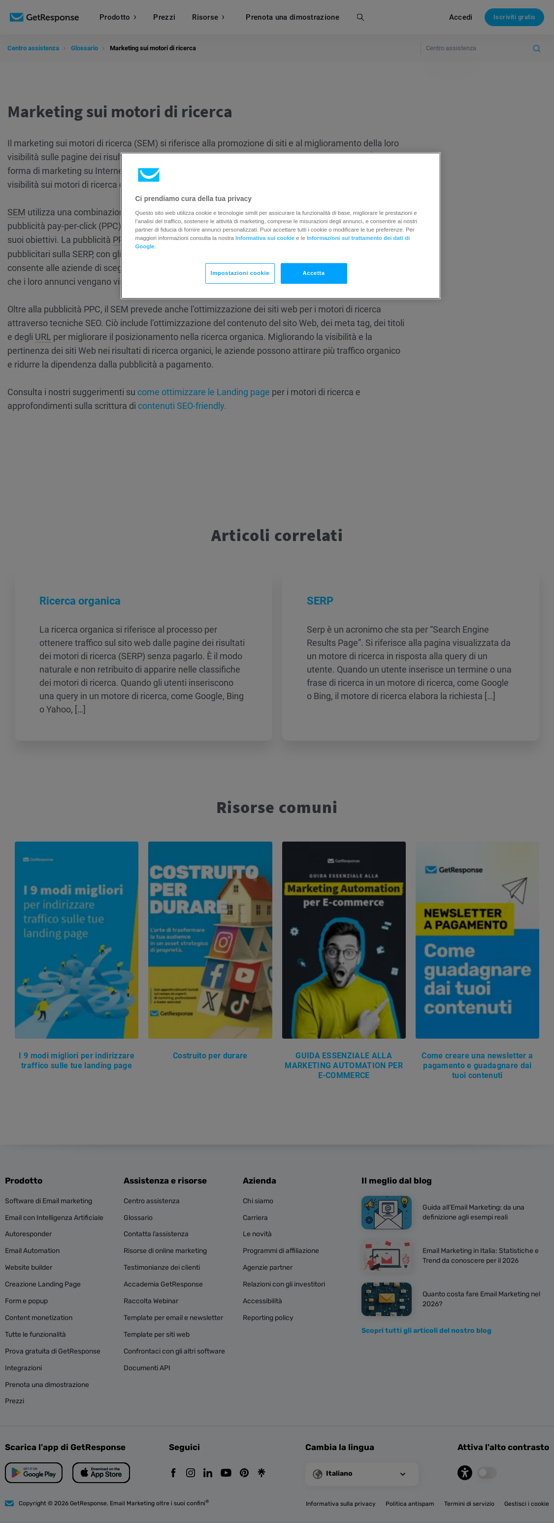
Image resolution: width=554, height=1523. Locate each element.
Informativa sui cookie (264, 238)
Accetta (313, 273)
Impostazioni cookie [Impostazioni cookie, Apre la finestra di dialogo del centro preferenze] (240, 273)
